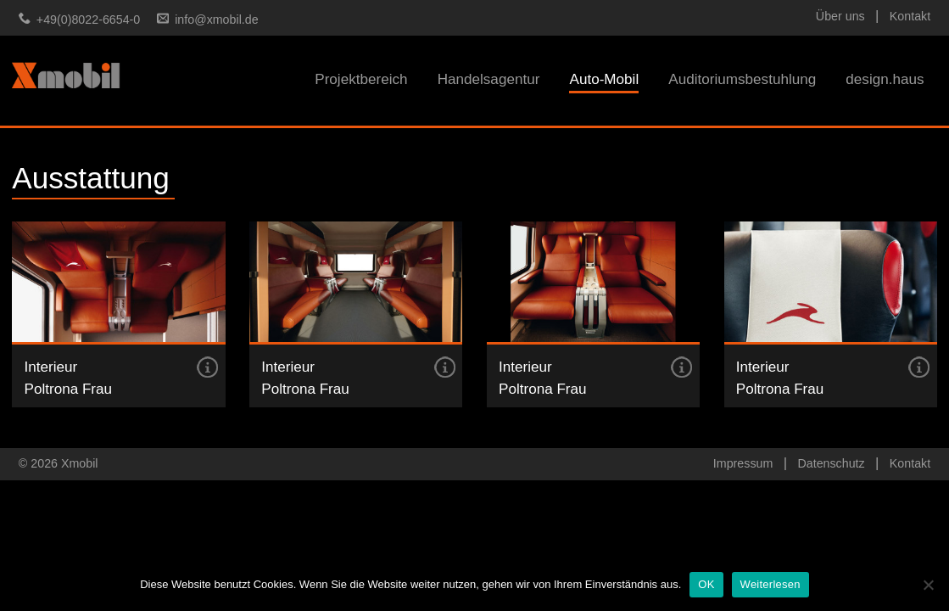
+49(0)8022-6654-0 (88, 19)
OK (706, 584)
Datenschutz (830, 463)
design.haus (885, 79)
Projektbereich (361, 79)
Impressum (743, 463)
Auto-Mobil (604, 79)
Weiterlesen (770, 584)
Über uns (840, 16)
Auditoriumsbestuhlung (742, 79)
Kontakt (910, 16)
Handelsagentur (489, 79)
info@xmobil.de (216, 19)
